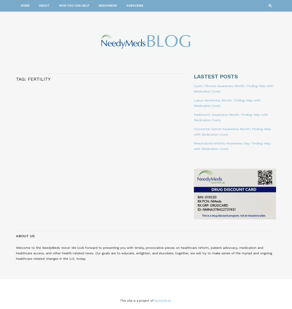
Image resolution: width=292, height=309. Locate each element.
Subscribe (134, 5)
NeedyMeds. (163, 300)
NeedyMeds (108, 5)
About (44, 5)
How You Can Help (74, 5)
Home (25, 5)
